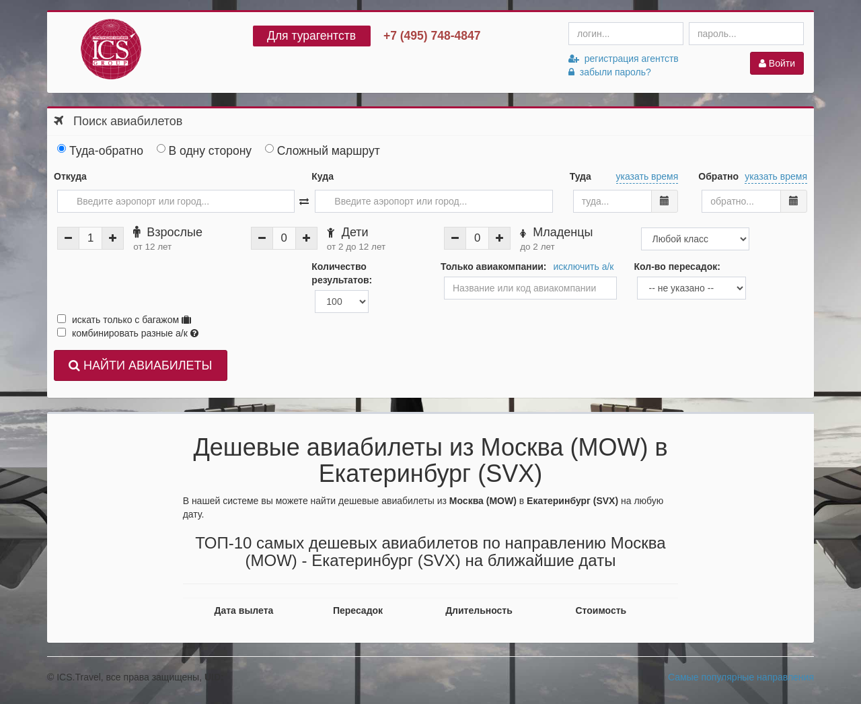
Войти (777, 63)
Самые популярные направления (741, 677)
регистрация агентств (623, 58)
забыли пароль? (609, 72)
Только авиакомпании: (494, 266)
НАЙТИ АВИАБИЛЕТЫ (140, 365)
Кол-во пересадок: (677, 266)
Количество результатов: (341, 273)
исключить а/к (584, 266)
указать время (647, 176)
